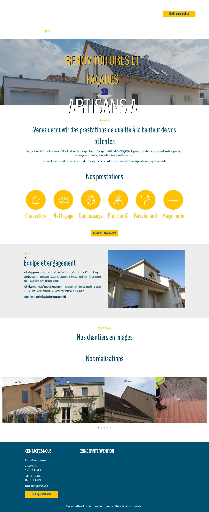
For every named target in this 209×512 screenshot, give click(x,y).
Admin (128, 506)
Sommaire (137, 506)
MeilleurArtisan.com (83, 506)
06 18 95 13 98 (35, 480)
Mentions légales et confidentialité (109, 506)
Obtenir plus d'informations (104, 233)
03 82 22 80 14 (35, 476)
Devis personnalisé (179, 13)
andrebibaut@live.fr (39, 486)
